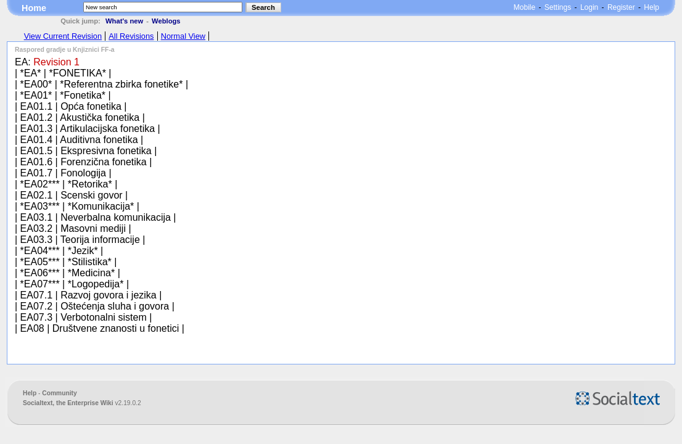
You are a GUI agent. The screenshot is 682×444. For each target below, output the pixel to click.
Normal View (183, 36)
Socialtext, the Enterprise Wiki (69, 403)
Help (651, 7)
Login (589, 7)
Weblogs (166, 21)
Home (34, 8)
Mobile (524, 7)
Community (59, 393)
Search (263, 7)
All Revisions (131, 36)
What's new (124, 21)
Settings (557, 7)
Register (621, 7)
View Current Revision (63, 36)
